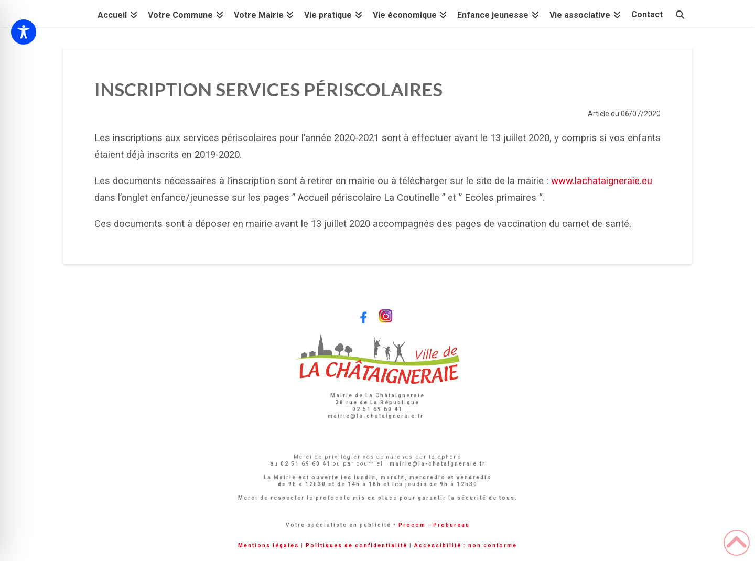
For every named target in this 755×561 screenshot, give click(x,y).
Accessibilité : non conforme (465, 545)
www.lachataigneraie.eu (601, 181)
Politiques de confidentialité (356, 545)
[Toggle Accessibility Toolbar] (23, 32)
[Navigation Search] (680, 13)
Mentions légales (268, 545)
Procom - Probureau (434, 525)
